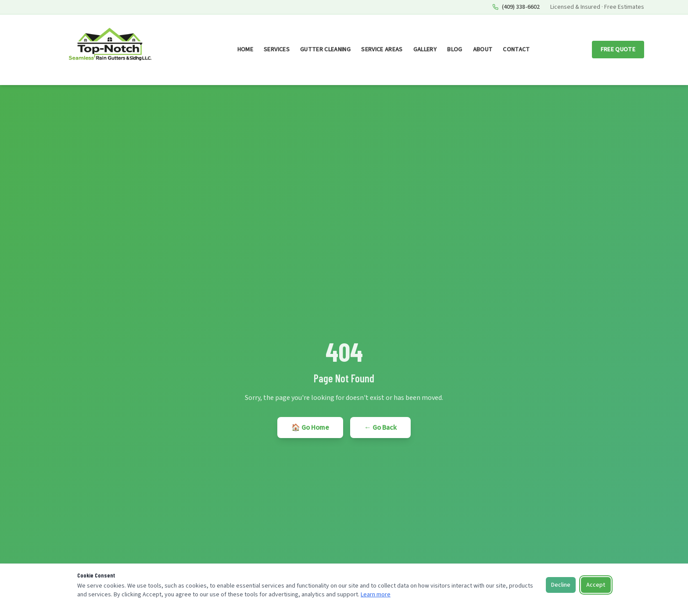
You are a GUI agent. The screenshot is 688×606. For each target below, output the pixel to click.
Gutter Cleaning (325, 49)
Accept (596, 585)
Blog (454, 49)
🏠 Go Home (310, 427)
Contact (516, 49)
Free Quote (618, 49)
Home (245, 49)
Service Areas (382, 49)
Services (277, 49)
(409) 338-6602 (516, 7)
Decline (560, 585)
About (483, 49)
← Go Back (380, 427)
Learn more (376, 594)
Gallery (425, 49)
